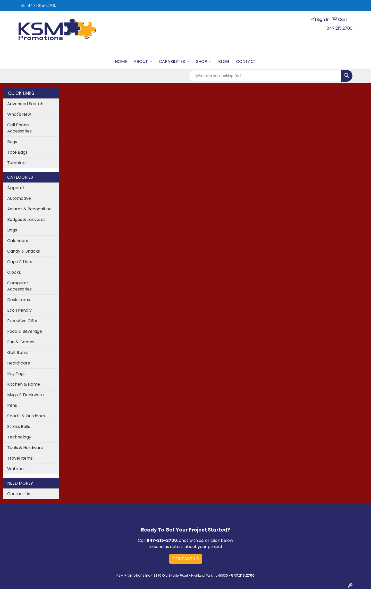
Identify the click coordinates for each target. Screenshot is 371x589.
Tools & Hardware (25, 448)
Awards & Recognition (29, 209)
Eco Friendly (19, 310)
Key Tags (16, 374)
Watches (16, 469)
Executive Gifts (22, 321)
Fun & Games (20, 342)
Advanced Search (25, 104)
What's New (19, 114)
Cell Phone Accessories (19, 128)
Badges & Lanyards (26, 219)
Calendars (17, 241)
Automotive (19, 198)
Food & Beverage (24, 331)
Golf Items (17, 352)
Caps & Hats (19, 262)
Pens (12, 405)
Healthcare (18, 363)
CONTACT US (185, 559)
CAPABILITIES (174, 62)
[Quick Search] (265, 76)
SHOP (204, 62)
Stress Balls (18, 426)
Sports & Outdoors (26, 416)
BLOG (223, 61)
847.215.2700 (339, 28)
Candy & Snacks (23, 251)
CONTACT (246, 61)
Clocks (14, 272)
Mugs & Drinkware (25, 395)
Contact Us (18, 494)
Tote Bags (17, 152)
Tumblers (17, 163)
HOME (121, 61)
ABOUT (143, 62)
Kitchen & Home (23, 384)
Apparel (15, 188)
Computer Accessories (19, 286)
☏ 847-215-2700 (38, 6)
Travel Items (20, 458)
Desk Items (18, 300)
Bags (12, 142)
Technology (19, 437)
